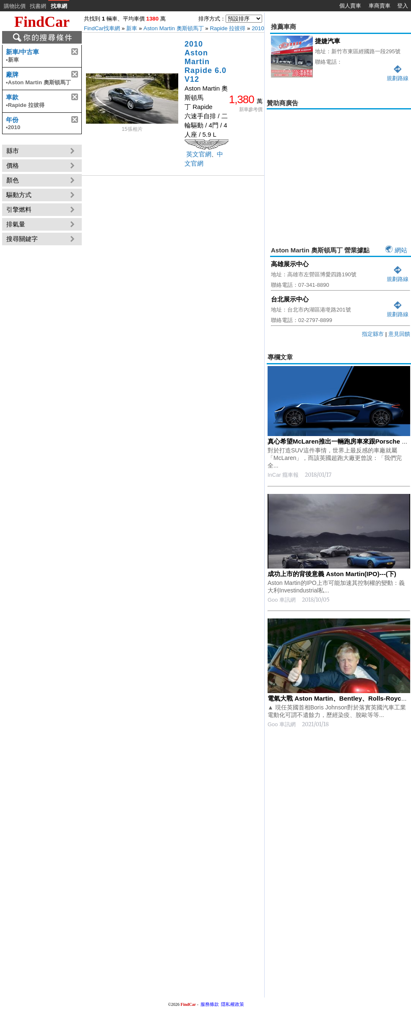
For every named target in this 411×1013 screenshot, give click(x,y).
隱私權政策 (232, 1004)
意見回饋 (399, 334)
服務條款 (209, 1004)
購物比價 (15, 6)
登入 (402, 6)
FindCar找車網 (102, 28)
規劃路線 (397, 275)
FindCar (42, 21)
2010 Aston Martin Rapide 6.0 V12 (205, 61)
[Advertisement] (339, 170)
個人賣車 (350, 6)
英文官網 (198, 154)
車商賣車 (379, 6)
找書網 (38, 6)
